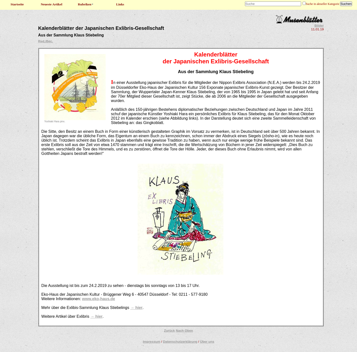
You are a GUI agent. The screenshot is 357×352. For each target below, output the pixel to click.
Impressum (151, 341)
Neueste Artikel (51, 4)
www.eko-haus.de (98, 299)
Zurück (169, 330)
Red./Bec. (45, 41)
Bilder (319, 25)
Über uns (207, 341)
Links (120, 4)
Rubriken (86, 4)
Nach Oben (184, 330)
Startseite (17, 4)
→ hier (136, 308)
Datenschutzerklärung (180, 341)
